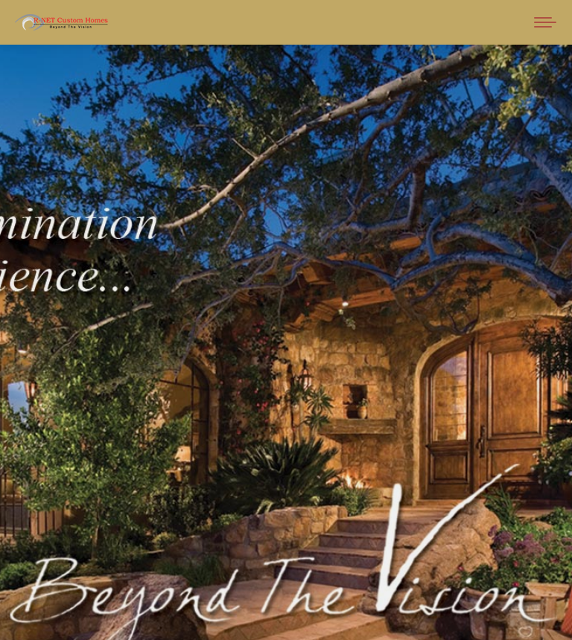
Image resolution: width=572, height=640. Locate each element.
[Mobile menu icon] (545, 22)
